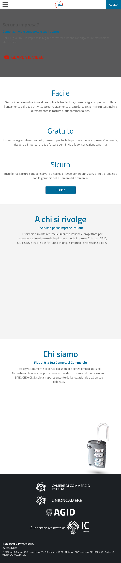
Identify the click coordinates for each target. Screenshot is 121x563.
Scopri (60, 190)
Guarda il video (27, 57)
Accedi (113, 4)
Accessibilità (10, 548)
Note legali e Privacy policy (18, 544)
